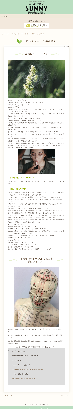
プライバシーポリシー (41, 404)
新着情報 (27, 33)
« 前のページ (8, 395)
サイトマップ (29, 404)
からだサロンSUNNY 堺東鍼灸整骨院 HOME (12, 33)
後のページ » (65, 395)
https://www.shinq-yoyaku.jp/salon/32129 (25, 378)
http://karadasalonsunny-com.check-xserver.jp (28, 369)
